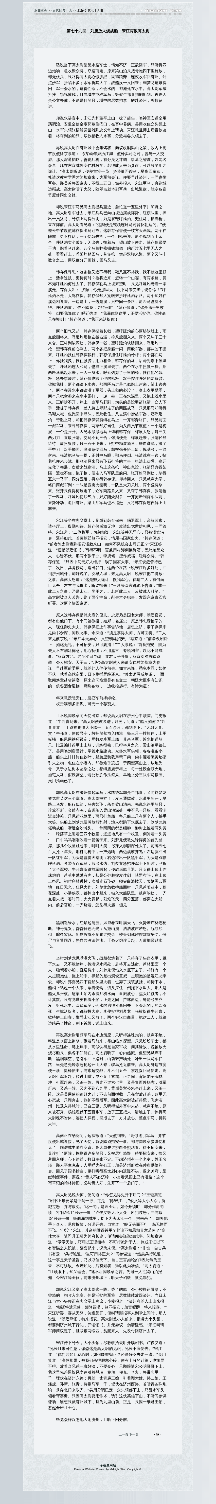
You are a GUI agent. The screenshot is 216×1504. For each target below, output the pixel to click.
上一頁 (123, 1434)
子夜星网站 (108, 1465)
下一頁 (134, 1434)
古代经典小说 (62, 10)
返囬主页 (40, 10)
